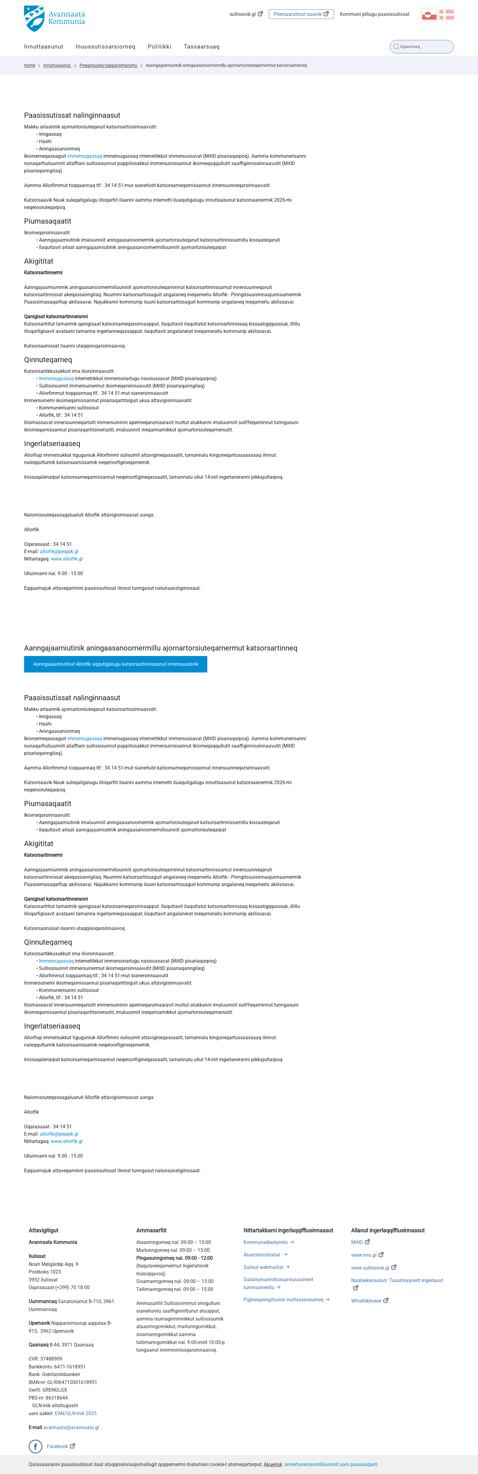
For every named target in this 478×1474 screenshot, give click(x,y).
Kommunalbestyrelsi (266, 1242)
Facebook (57, 1446)
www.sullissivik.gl (370, 1268)
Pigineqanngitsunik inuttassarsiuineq (283, 1300)
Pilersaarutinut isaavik (298, 14)
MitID (357, 1242)
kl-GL (429, 15)
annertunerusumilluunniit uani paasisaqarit (330, 1464)
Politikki (160, 46)
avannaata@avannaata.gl (71, 1427)
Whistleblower (366, 1301)
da (447, 15)
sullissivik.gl (243, 14)
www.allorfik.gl (67, 559)
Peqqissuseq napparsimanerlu (109, 65)
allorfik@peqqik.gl (59, 551)
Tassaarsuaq (202, 46)
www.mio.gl (363, 1255)
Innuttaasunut (43, 46)
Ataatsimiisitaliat (262, 1255)
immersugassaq (84, 156)
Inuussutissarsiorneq (106, 46)
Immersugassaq (56, 378)
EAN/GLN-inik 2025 (76, 1413)
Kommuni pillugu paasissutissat (374, 14)
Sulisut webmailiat (264, 1267)
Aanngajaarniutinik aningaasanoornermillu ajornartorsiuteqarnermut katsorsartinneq (226, 65)
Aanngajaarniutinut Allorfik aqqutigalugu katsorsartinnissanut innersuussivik (115, 664)
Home (29, 65)
